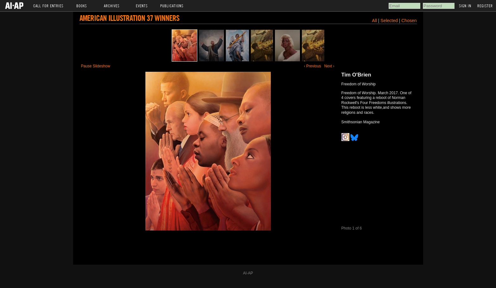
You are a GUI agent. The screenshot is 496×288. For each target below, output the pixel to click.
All (374, 20)
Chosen (409, 20)
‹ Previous (312, 66)
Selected (389, 20)
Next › (329, 66)
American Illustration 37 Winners (129, 18)
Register (485, 5)
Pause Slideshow (95, 66)
